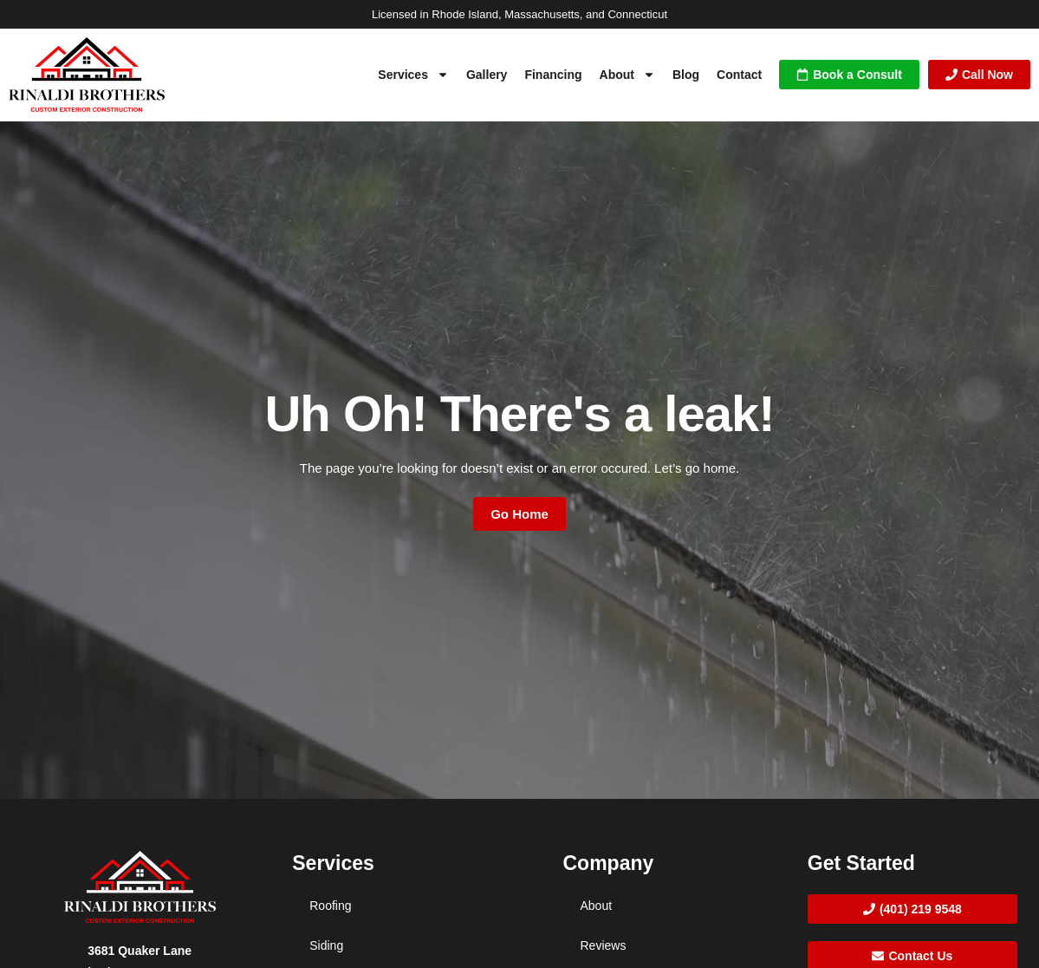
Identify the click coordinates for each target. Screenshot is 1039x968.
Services (413, 74)
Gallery (486, 75)
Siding (326, 945)
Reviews (604, 945)
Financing (552, 75)
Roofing (330, 905)
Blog (685, 75)
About (627, 74)
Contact (739, 75)
